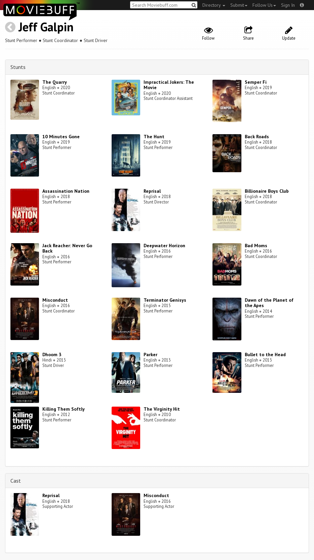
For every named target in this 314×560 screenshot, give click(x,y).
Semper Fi (256, 82)
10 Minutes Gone (61, 137)
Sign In (288, 5)
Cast (15, 480)
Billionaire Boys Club (267, 191)
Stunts (18, 67)
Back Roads (257, 137)
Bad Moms (256, 245)
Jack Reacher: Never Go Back (67, 248)
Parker (150, 354)
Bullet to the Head (265, 354)
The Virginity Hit (162, 409)
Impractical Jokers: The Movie (169, 85)
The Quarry (54, 82)
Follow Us (264, 5)
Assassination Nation (65, 191)
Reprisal (152, 191)
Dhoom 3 (52, 354)
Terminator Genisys (165, 300)
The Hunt (154, 137)
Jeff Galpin (46, 27)
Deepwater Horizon (164, 245)
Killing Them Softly (63, 409)
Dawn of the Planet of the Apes (269, 303)
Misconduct (55, 300)
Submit (238, 5)
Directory (213, 5)
